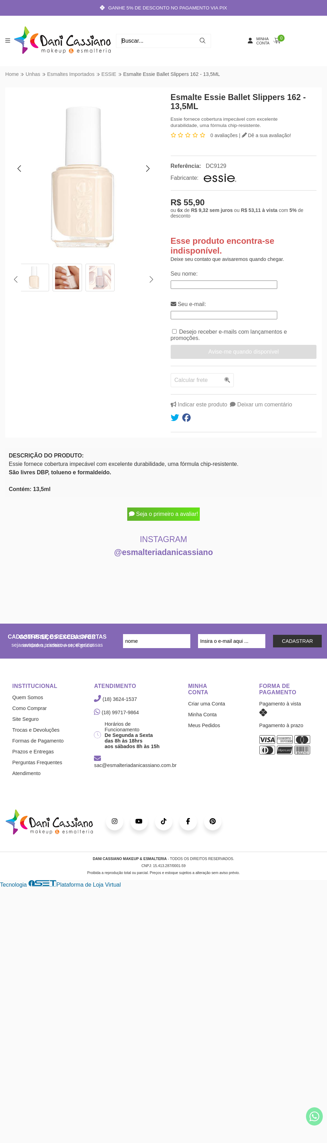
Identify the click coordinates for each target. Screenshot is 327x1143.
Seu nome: (184, 274)
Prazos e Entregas (33, 752)
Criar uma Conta (206, 704)
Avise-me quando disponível (243, 352)
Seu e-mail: (188, 304)
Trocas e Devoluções (36, 730)
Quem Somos (27, 698)
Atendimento (26, 773)
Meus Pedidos (204, 726)
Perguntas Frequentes (37, 763)
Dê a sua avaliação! (266, 135)
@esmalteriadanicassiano (163, 552)
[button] (19, 168)
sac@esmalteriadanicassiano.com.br (135, 762)
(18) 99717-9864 (116, 713)
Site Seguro (25, 719)
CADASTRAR (297, 641)
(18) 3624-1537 (115, 699)
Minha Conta (202, 715)
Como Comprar (29, 708)
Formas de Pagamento (37, 741)
